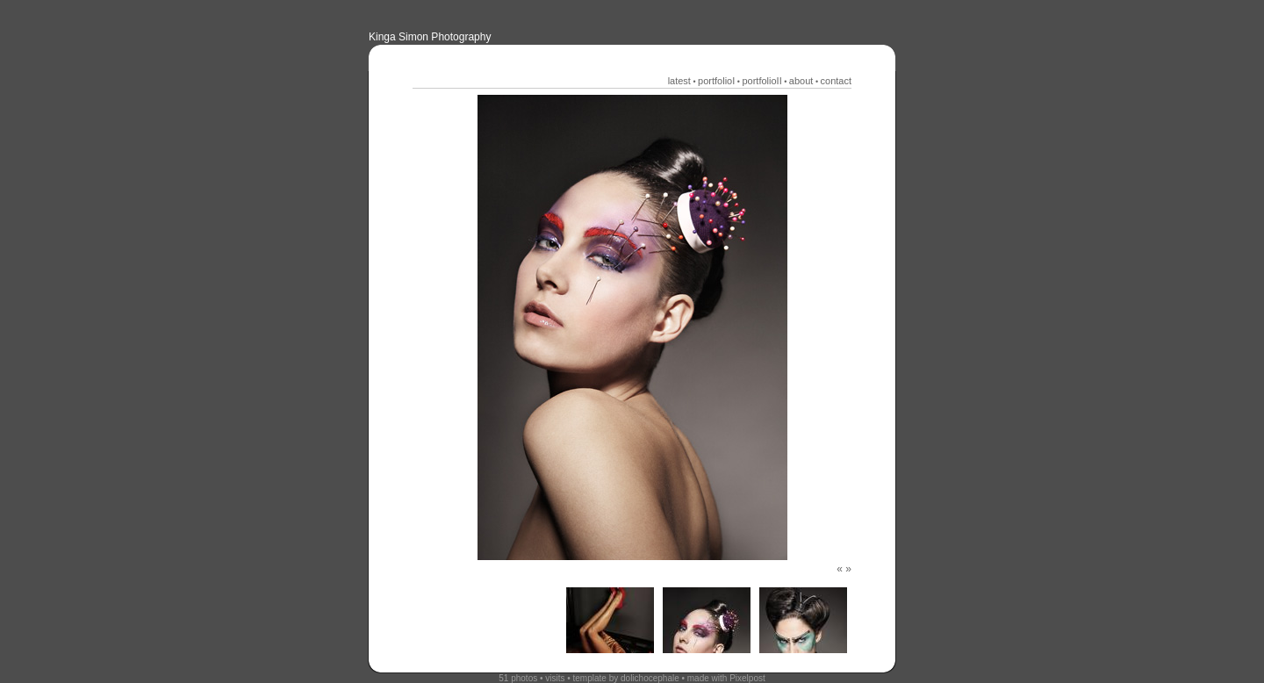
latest (679, 80)
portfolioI (716, 80)
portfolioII (761, 80)
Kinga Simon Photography (430, 37)
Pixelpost (747, 678)
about (801, 80)
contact (836, 80)
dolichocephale (650, 678)
